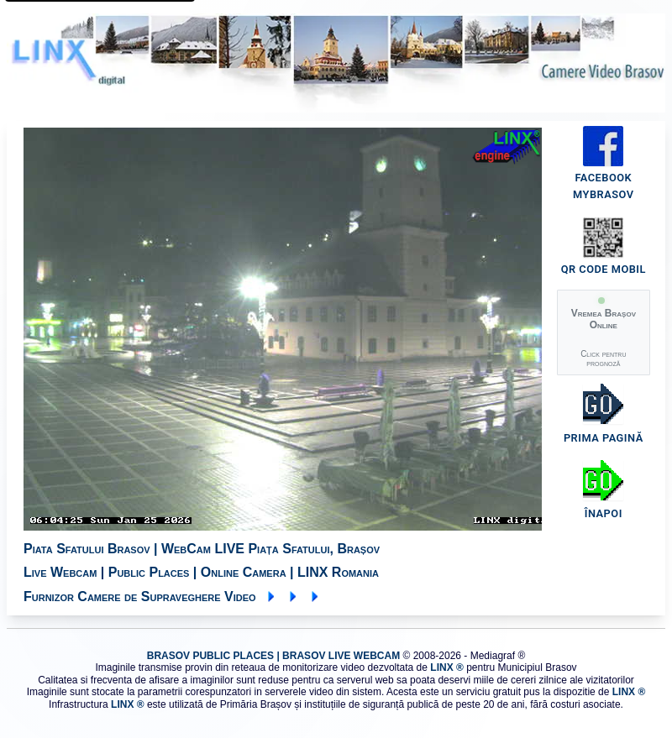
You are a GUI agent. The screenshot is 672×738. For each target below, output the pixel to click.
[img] (292, 329)
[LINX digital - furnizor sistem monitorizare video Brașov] (336, 63)
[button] (603, 332)
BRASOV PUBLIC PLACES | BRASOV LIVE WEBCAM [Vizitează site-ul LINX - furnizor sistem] (273, 656)
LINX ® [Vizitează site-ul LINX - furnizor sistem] (447, 667)
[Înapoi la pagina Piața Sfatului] (603, 493)
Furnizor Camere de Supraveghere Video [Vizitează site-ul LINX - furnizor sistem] (173, 597)
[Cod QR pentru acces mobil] (603, 271)
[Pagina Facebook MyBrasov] (603, 188)
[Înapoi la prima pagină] (603, 417)
